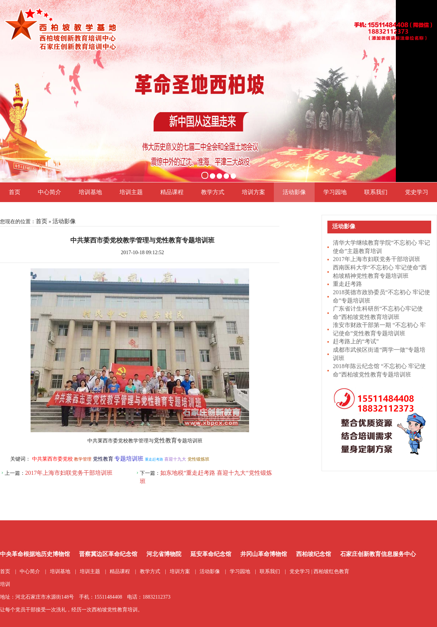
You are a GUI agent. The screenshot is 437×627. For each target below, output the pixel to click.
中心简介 (49, 192)
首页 (14, 192)
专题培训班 (128, 459)
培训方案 (253, 192)
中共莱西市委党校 (52, 459)
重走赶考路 (347, 284)
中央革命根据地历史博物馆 (35, 554)
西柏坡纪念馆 (313, 554)
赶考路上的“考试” (356, 341)
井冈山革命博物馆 (263, 554)
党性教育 (165, 440)
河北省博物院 (163, 554)
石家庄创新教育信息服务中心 (378, 554)
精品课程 (172, 192)
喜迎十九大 (175, 459)
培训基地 (90, 192)
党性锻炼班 (198, 459)
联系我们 (375, 192)
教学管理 (82, 459)
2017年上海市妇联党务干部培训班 (376, 259)
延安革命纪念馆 (210, 554)
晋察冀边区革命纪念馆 (108, 554)
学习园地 (335, 192)
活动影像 (294, 192)
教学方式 (212, 192)
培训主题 (131, 192)
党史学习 (416, 192)
